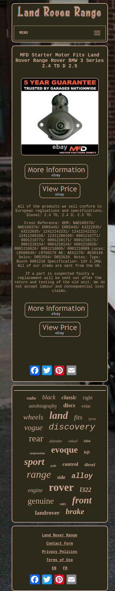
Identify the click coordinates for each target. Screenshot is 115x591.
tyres (92, 418)
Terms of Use (59, 560)
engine (35, 490)
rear (36, 438)
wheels (33, 417)
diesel (89, 464)
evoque (64, 450)
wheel (73, 441)
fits (78, 417)
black (48, 397)
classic (69, 397)
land (58, 415)
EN (54, 568)
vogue (33, 427)
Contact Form (59, 544)
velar (85, 406)
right (88, 398)
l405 (63, 504)
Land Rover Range (59, 535)
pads (53, 465)
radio (31, 398)
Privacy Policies (59, 552)
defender (55, 441)
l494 (87, 441)
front (82, 500)
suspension (37, 453)
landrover (47, 512)
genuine (41, 501)
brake (75, 511)
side (61, 477)
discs (69, 405)
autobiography (43, 405)
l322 (85, 489)
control (71, 464)
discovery (72, 427)
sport (34, 461)
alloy (82, 476)
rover (61, 487)
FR (65, 568)
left (87, 452)
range (39, 474)
